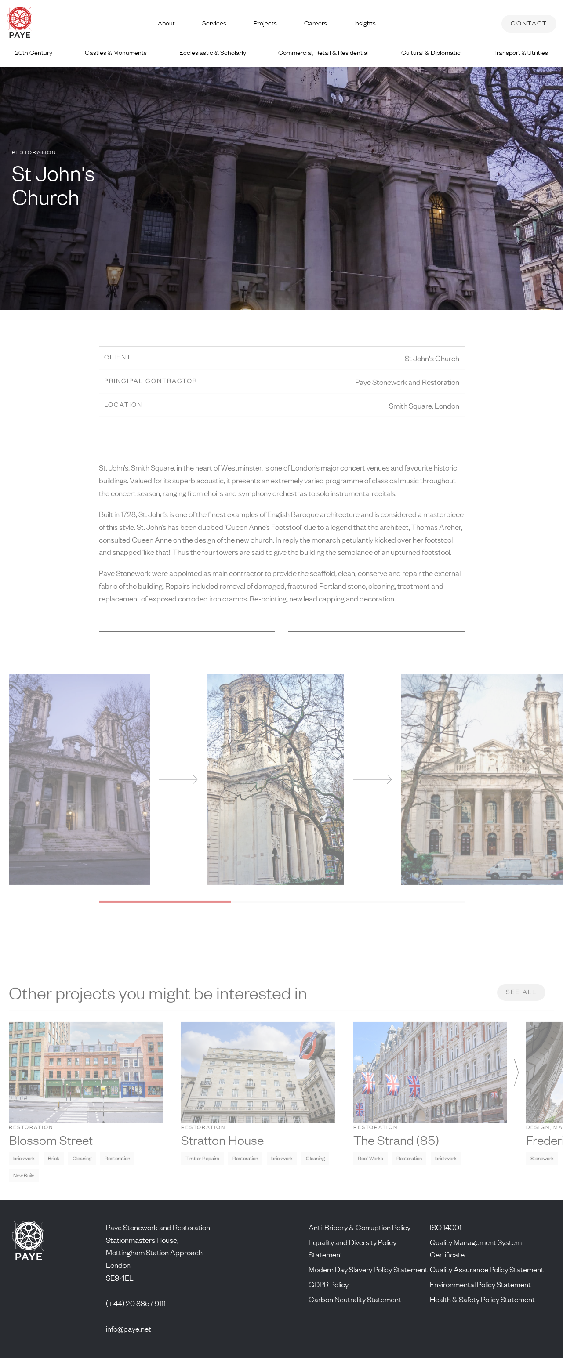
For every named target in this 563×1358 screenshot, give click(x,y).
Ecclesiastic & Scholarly (212, 52)
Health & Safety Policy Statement (482, 1299)
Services (214, 23)
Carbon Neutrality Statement (355, 1299)
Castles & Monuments (116, 52)
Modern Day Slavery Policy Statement (368, 1269)
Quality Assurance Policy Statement (487, 1269)
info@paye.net (128, 1328)
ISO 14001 (445, 1227)
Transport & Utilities (520, 52)
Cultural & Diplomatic (431, 52)
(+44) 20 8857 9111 (136, 1303)
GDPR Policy (329, 1284)
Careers (315, 23)
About (166, 23)
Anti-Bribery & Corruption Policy (359, 1227)
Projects (265, 23)
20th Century (33, 52)
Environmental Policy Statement (480, 1284)
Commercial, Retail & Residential (323, 52)
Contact (529, 23)
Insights (365, 23)
